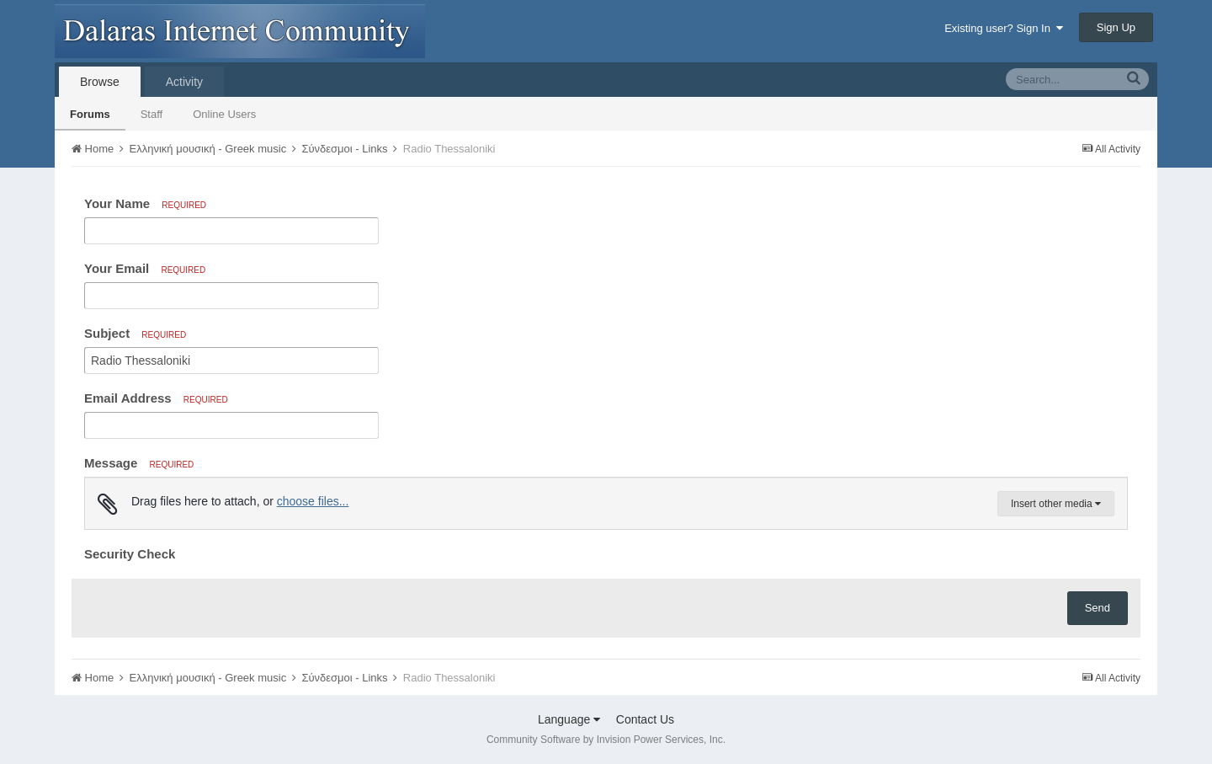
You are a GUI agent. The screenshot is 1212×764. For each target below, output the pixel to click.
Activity (184, 81)
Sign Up (1116, 27)
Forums (90, 114)
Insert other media (1056, 504)
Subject (135, 333)
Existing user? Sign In (1003, 28)
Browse (100, 81)
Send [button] (1097, 607)
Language (569, 719)
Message (139, 463)
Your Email (144, 268)
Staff (152, 114)
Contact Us (645, 719)
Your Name (145, 203)
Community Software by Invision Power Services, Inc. (606, 739)
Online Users (224, 114)
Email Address (156, 398)
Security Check (129, 554)
